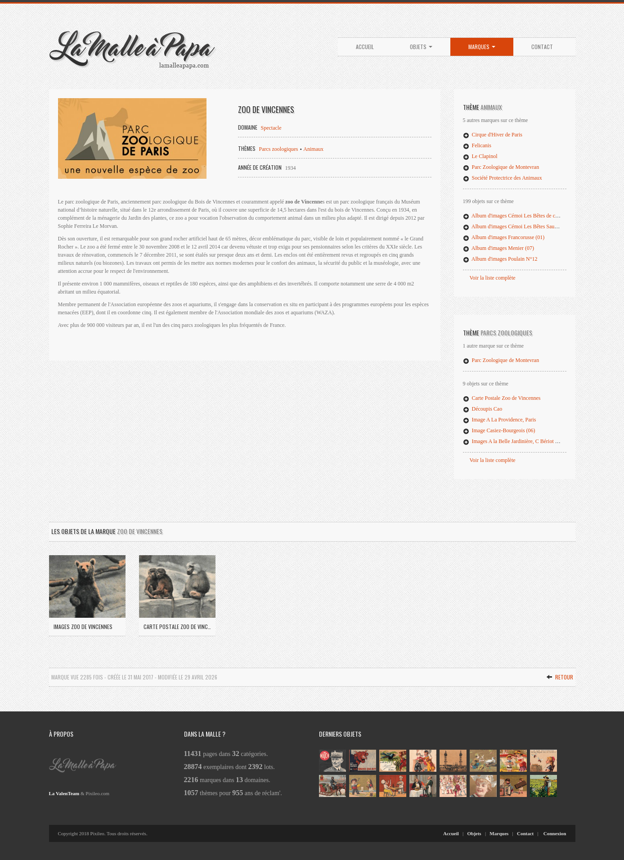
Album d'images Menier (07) (498, 248)
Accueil (365, 46)
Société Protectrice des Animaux (502, 178)
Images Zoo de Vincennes (83, 626)
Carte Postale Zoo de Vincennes (502, 398)
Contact (542, 46)
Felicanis (477, 145)
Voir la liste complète (493, 278)
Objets (421, 46)
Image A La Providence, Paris (499, 419)
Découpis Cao (483, 409)
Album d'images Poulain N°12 (500, 259)
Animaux (313, 149)
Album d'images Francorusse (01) (504, 237)
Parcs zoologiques (278, 149)
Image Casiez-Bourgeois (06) (499, 430)
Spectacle (271, 128)
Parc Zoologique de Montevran (501, 167)
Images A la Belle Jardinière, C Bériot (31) (513, 441)
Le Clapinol (480, 156)
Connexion (554, 833)
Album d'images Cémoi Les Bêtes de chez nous (519, 216)
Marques (481, 46)
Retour (559, 677)
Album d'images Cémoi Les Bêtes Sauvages (515, 226)
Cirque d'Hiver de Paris (492, 134)
